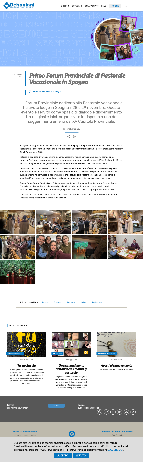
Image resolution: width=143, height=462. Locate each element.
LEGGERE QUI (115, 449)
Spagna (57, 92)
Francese (71, 302)
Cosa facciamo (92, 6)
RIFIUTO (81, 455)
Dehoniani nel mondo (42, 92)
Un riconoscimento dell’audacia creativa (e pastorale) (71, 369)
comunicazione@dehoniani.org (25, 435)
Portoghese (97, 302)
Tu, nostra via (26, 365)
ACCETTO (62, 455)
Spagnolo (58, 302)
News (103, 6)
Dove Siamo (77, 6)
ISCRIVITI (56, 406)
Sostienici (114, 6)
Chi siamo (65, 6)
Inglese (45, 302)
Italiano (84, 302)
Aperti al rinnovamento (116, 365)
